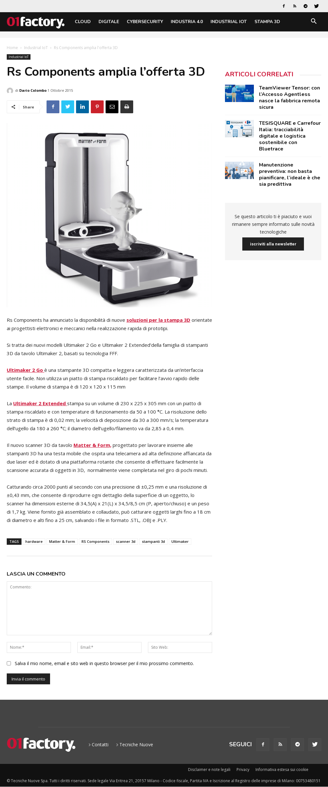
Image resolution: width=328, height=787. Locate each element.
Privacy (243, 769)
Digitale (109, 22)
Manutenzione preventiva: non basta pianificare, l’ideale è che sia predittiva (289, 174)
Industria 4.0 (187, 22)
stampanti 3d (153, 541)
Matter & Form (62, 541)
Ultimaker (180, 541)
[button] (313, 22)
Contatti (100, 744)
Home (12, 47)
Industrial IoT (229, 22)
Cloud (83, 22)
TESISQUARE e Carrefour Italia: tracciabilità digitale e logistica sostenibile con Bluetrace (290, 136)
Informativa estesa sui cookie (281, 769)
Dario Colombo (33, 90)
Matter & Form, (92, 445)
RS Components (95, 541)
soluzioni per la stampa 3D (158, 320)
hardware (34, 541)
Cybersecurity (145, 22)
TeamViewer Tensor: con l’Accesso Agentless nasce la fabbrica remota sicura (289, 97)
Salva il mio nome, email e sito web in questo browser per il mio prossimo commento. (104, 663)
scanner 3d (125, 541)
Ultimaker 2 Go (25, 370)
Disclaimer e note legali (209, 769)
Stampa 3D (267, 22)
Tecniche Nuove (136, 744)
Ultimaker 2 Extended (40, 403)
